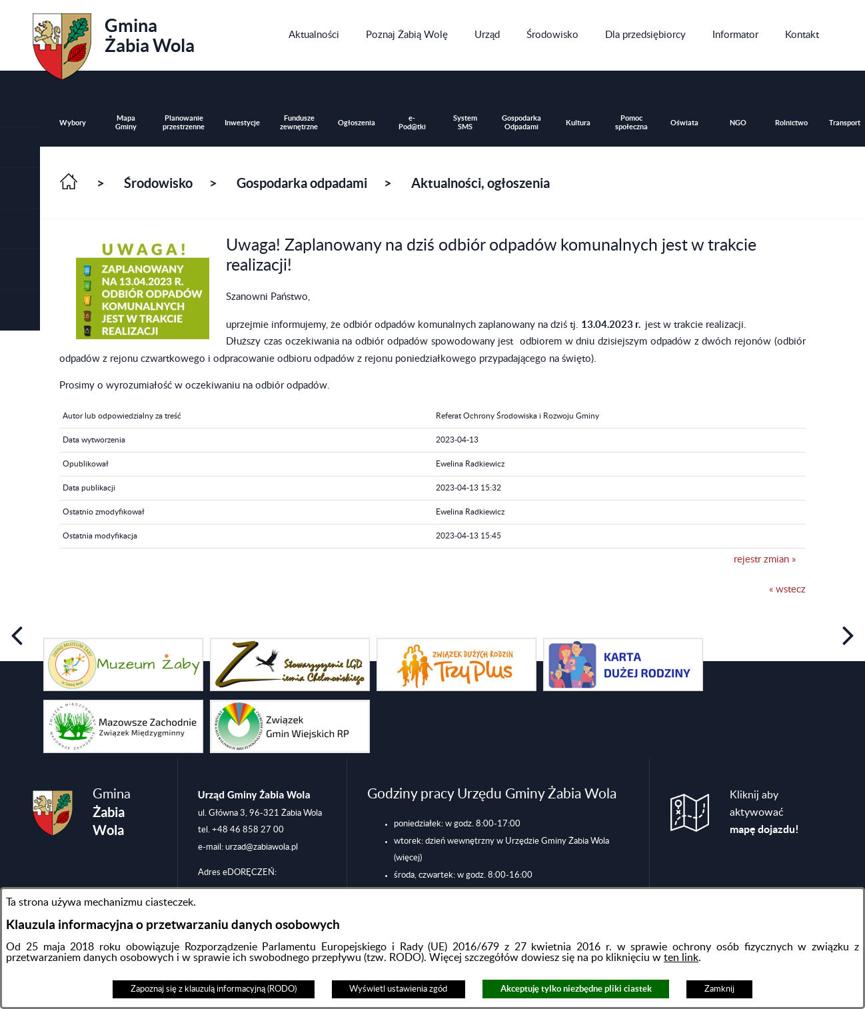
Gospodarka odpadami (302, 183)
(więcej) (408, 858)
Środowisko (158, 183)
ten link (681, 957)
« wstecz (787, 589)
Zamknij (719, 989)
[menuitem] (314, 35)
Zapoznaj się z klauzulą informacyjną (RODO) (214, 989)
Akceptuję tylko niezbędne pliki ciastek (576, 989)
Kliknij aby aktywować (764, 812)
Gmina (114, 42)
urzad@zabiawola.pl (261, 847)
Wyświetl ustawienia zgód (398, 989)
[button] (20, 188)
